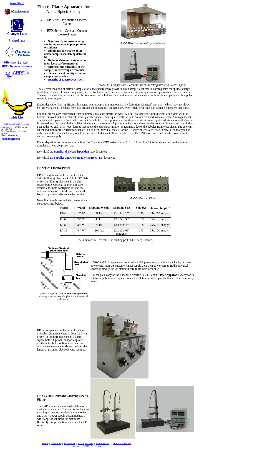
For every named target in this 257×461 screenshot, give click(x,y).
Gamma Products (122, 443)
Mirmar (76, 446)
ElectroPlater (17, 40)
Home (45, 443)
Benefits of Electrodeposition (65, 79)
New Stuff (17, 3)
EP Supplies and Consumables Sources (73, 157)
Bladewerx (69, 443)
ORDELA (87, 446)
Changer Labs (85, 443)
